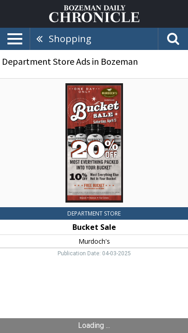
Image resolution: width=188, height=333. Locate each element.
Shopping (70, 38)
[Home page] (94, 13)
